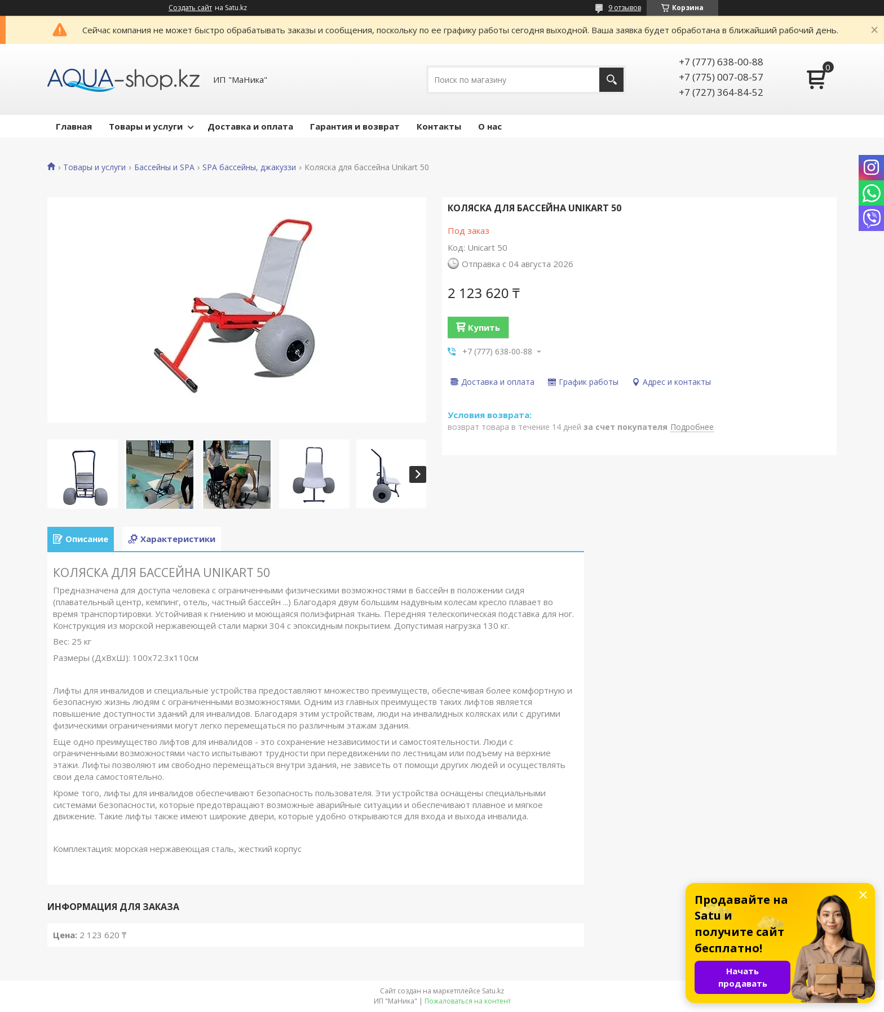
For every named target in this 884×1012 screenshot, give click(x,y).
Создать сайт (190, 8)
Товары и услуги (146, 126)
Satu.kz (493, 991)
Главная (74, 126)
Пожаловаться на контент (468, 1001)
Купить (484, 327)
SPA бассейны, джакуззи (249, 167)
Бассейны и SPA (164, 167)
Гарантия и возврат (355, 126)
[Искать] (611, 80)
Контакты (439, 126)
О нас (490, 126)
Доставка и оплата (250, 126)
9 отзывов (624, 7)
